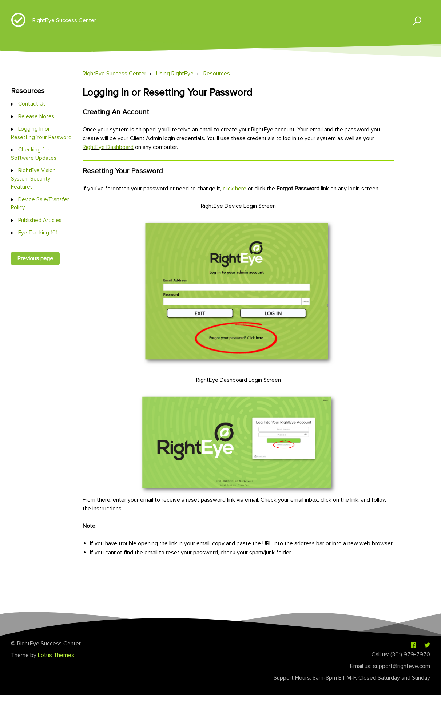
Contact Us (32, 103)
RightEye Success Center (64, 20)
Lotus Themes (56, 655)
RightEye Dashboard (108, 147)
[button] (413, 20)
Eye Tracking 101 (37, 232)
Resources (216, 73)
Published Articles (39, 220)
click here (234, 188)
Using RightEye (175, 73)
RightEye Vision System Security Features (33, 178)
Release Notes (36, 116)
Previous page (35, 258)
